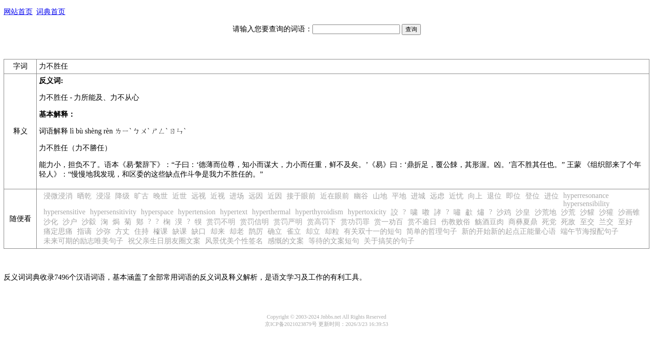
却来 (217, 231)
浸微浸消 (58, 196)
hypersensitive (64, 212)
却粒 (332, 231)
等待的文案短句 (333, 241)
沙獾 (606, 212)
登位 (532, 196)
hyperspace (157, 212)
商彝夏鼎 (522, 222)
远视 (198, 196)
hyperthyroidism (319, 212)
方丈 (122, 231)
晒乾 (84, 196)
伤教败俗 (455, 222)
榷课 (160, 231)
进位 (551, 196)
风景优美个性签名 (234, 241)
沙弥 (103, 231)
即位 (513, 196)
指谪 (84, 231)
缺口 (198, 231)
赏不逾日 (422, 222)
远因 (256, 196)
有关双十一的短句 (373, 231)
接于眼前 (301, 196)
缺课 (179, 231)
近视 (217, 196)
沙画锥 (629, 212)
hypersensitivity (113, 212)
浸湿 (103, 196)
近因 (275, 196)
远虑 (437, 196)
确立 (275, 231)
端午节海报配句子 (589, 231)
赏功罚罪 (355, 222)
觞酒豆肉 (489, 222)
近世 (179, 196)
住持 (141, 231)
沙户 (70, 222)
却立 (313, 231)
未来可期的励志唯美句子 (83, 241)
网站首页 (18, 11)
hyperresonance (586, 195)
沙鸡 (504, 212)
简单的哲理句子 (431, 231)
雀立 (294, 231)
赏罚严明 (287, 222)
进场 (236, 196)
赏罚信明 (254, 222)
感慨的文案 (286, 241)
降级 (122, 196)
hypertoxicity (367, 212)
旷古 (141, 196)
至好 (625, 222)
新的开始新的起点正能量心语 (509, 231)
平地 (399, 196)
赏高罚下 (321, 222)
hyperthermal (271, 212)
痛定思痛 (58, 231)
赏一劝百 (388, 222)
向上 (475, 196)
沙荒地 (545, 212)
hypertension (197, 212)
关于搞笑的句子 (389, 241)
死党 (549, 222)
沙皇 (523, 212)
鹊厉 (256, 231)
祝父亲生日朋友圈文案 (164, 241)
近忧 (456, 196)
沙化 (51, 222)
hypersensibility (586, 203)
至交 (587, 222)
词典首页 (50, 11)
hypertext (233, 212)
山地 (380, 196)
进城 (418, 196)
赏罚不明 (220, 222)
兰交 (606, 222)
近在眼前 (334, 196)
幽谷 (361, 196)
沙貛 (587, 212)
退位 (494, 196)
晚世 (160, 196)
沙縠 (89, 222)
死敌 (568, 222)
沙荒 (568, 212)
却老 (236, 231)
